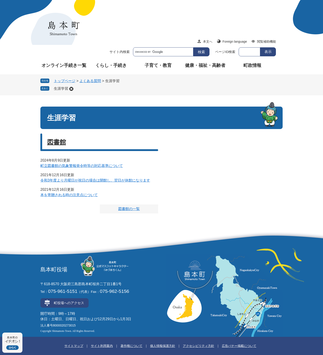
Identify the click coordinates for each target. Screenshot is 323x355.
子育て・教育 (158, 65)
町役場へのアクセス (69, 303)
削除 (71, 89)
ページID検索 (225, 52)
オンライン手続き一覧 (63, 65)
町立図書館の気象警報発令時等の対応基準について (81, 166)
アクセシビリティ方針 (198, 346)
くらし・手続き (111, 65)
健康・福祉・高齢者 (205, 65)
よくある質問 (90, 81)
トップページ (64, 81)
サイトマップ (73, 346)
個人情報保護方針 (162, 346)
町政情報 (252, 65)
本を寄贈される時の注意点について (69, 195)
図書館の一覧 (129, 209)
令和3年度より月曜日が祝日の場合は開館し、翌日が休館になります (95, 180)
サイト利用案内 (102, 346)
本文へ (207, 41)
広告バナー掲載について (239, 346)
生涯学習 (61, 88)
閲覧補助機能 (266, 41)
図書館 (56, 142)
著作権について (131, 346)
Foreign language (235, 41)
